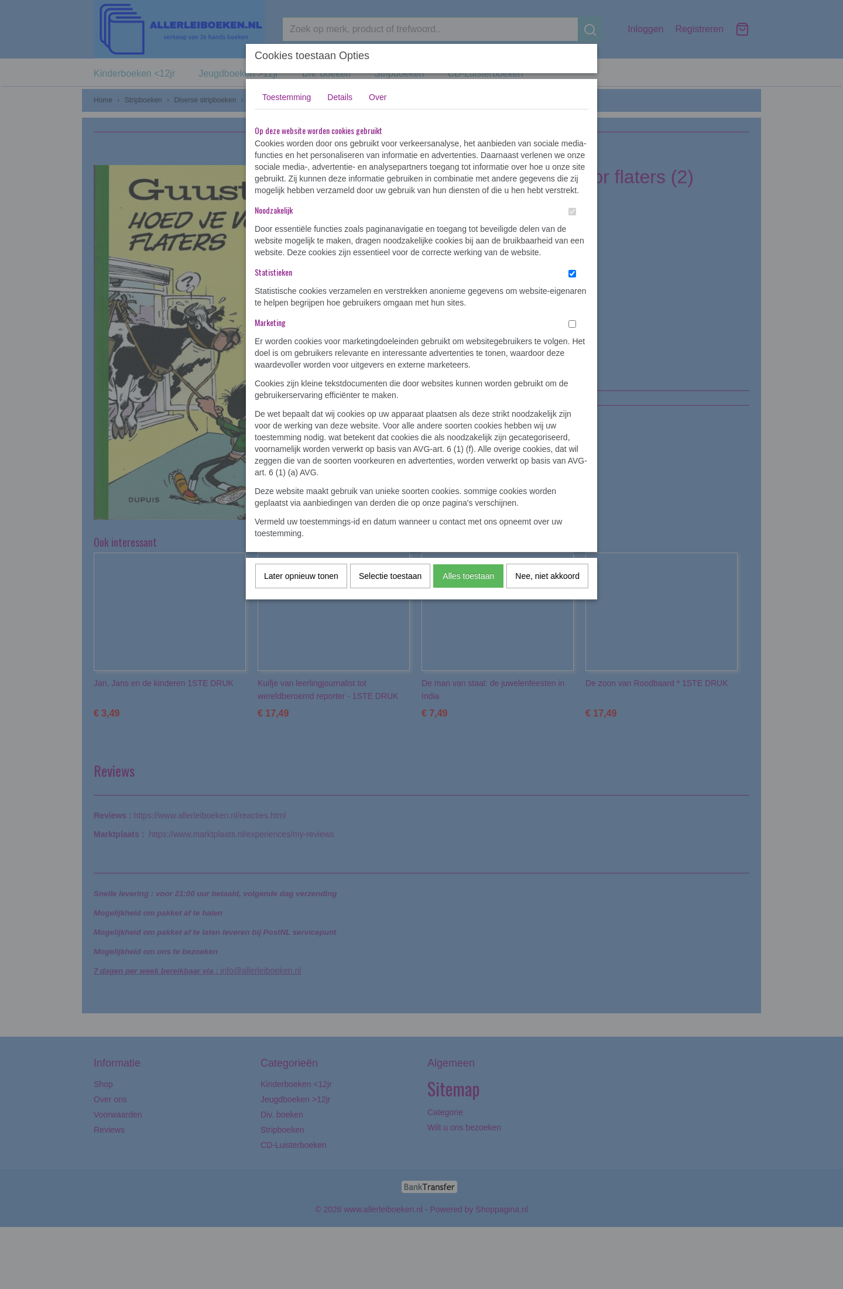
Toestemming (286, 97)
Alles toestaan (468, 576)
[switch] (572, 211)
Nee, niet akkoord (547, 576)
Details (339, 97)
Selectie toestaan (390, 576)
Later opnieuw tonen (301, 576)
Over (377, 97)
